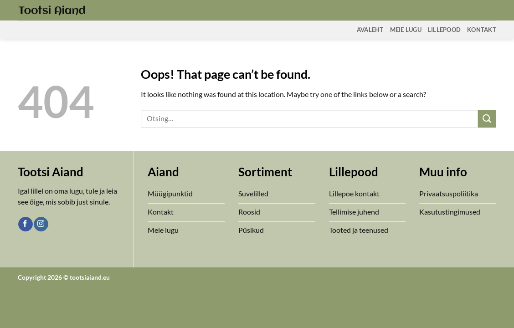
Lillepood (444, 29)
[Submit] (487, 119)
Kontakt (481, 29)
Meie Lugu (405, 29)
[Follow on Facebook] (25, 224)
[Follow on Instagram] (41, 224)
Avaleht (370, 29)
